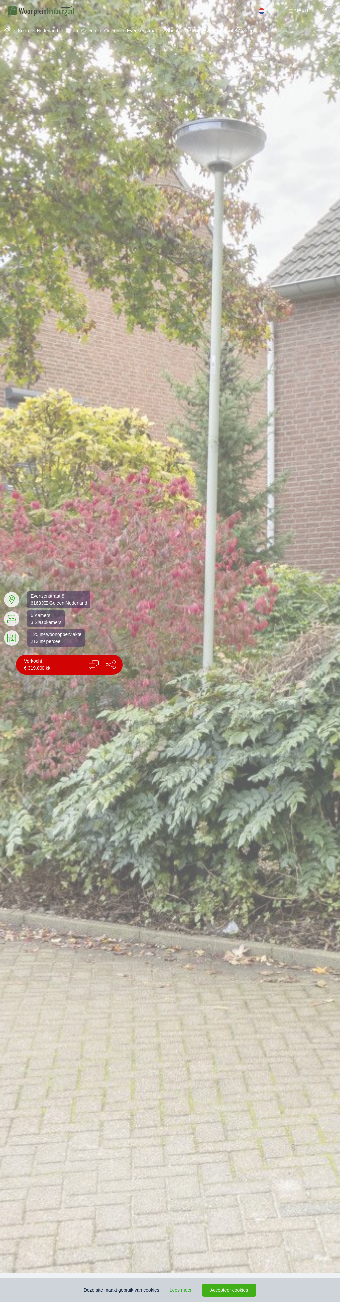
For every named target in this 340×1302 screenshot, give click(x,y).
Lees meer (181, 1290)
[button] (111, 665)
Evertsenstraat (142, 30)
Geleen (111, 30)
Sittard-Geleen (81, 30)
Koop (23, 30)
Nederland (47, 30)
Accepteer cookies (229, 1290)
